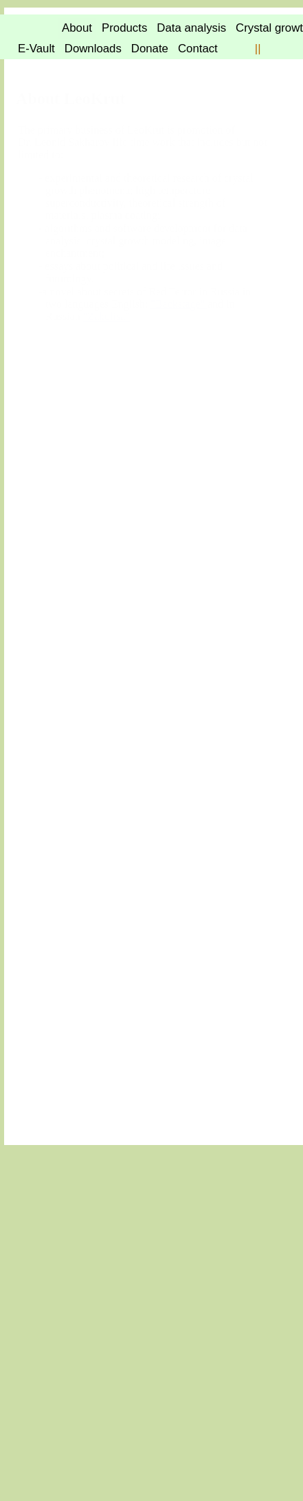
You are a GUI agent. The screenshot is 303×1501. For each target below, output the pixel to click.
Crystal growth (133, 48)
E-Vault (198, 48)
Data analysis (52, 48)
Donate (36, 69)
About (188, 27)
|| (145, 69)
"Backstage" (73, 560)
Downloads (255, 48)
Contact (84, 69)
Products (239, 27)
